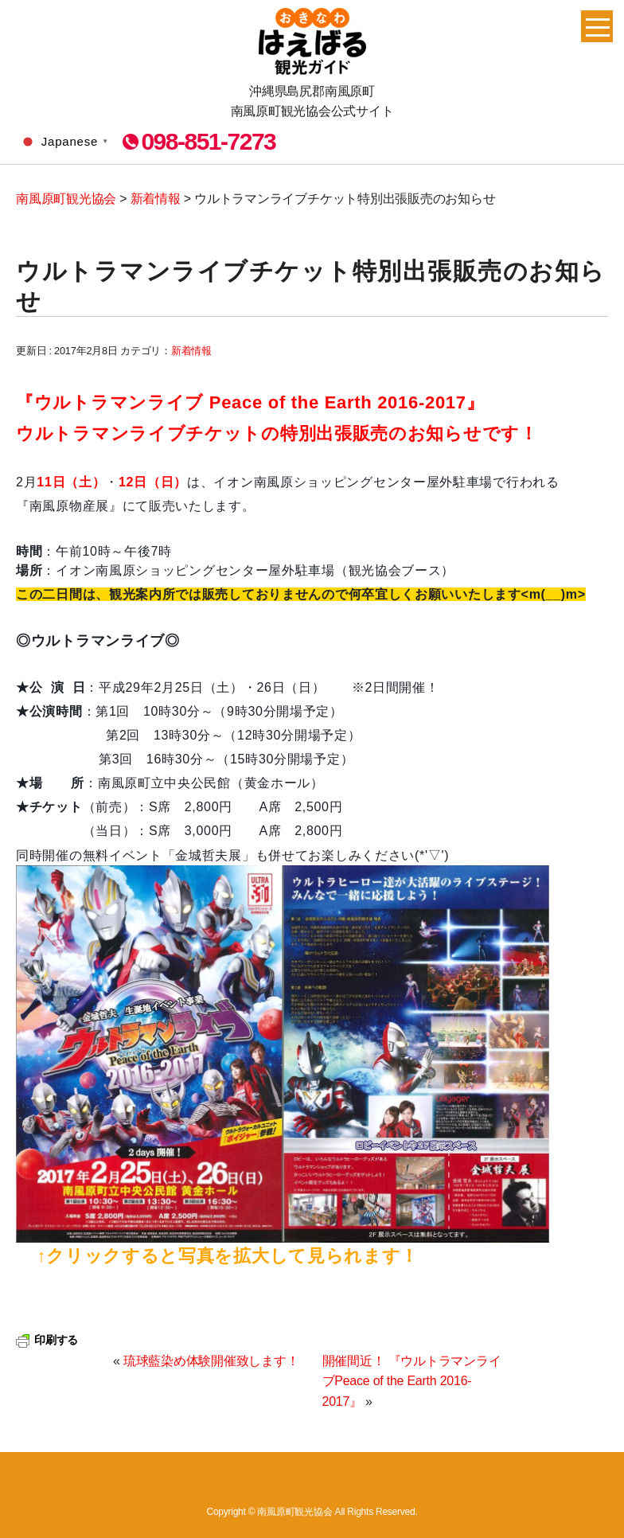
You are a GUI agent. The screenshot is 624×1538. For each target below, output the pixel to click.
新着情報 (191, 351)
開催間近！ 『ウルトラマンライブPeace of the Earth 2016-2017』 (411, 1381)
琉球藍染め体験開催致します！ (211, 1361)
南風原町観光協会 (312, 41)
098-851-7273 (208, 142)
